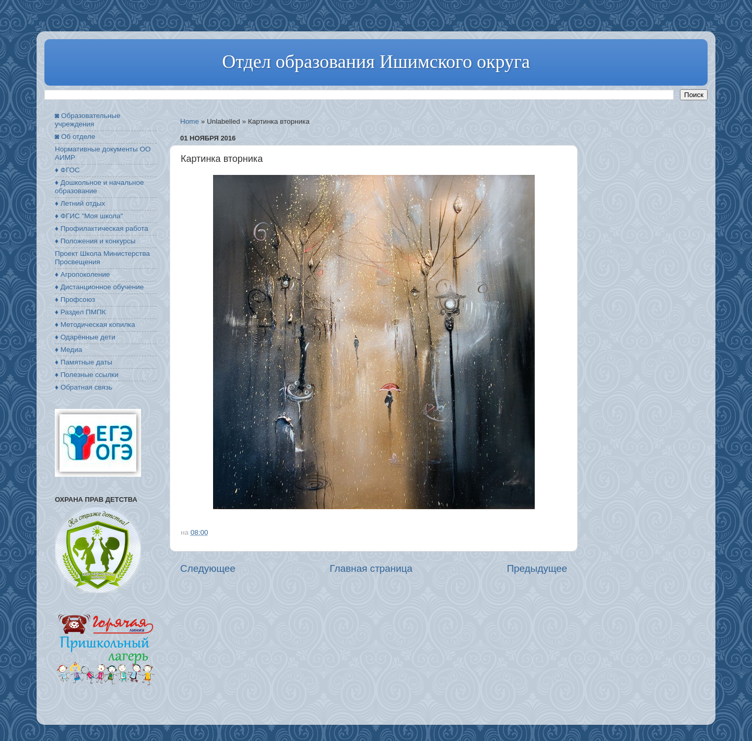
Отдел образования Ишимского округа (376, 61)
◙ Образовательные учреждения (87, 120)
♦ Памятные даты (83, 362)
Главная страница (371, 568)
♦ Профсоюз (75, 299)
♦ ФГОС (67, 170)
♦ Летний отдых (80, 203)
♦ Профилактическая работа (101, 228)
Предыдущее (537, 568)
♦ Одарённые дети (85, 337)
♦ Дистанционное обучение (99, 287)
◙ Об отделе (75, 136)
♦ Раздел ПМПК (80, 312)
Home (189, 121)
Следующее (208, 568)
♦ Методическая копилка (95, 324)
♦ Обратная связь (83, 387)
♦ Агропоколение (82, 274)
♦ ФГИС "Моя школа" (89, 216)
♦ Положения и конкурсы (95, 241)
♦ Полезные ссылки (87, 375)
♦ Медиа (68, 350)
